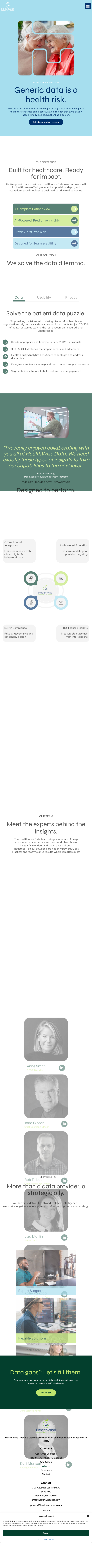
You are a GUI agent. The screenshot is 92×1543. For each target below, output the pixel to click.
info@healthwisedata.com (46, 1499)
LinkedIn (46, 1510)
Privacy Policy (42, 1539)
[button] (88, 1516)
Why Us (46, 1466)
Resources (46, 1470)
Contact (52, 1539)
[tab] (19, 348)
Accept (46, 1533)
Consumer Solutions (46, 1453)
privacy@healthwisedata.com (46, 1505)
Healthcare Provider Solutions (46, 1457)
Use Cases (46, 1462)
